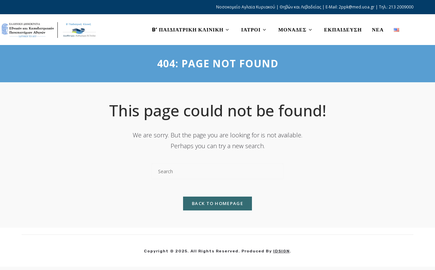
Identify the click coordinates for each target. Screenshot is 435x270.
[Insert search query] (217, 171)
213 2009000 (401, 7)
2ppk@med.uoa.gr (357, 7)
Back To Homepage (217, 207)
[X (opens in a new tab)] (412, 29)
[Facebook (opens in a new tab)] (422, 29)
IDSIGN (281, 254)
